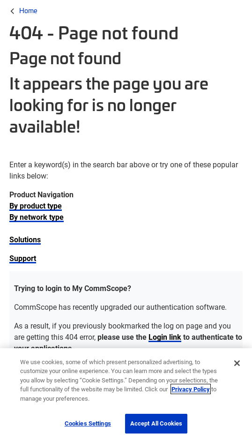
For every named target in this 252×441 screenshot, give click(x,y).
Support (22, 258)
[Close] (237, 363)
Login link (164, 337)
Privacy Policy (190, 389)
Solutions (25, 239)
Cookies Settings (88, 423)
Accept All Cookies (156, 423)
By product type (35, 205)
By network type (36, 217)
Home (28, 10)
